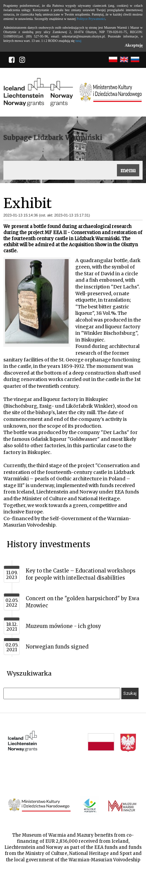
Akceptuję (134, 45)
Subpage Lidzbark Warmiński (52, 137)
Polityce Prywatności (91, 19)
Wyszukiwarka (29, 673)
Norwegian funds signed (57, 646)
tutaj (78, 41)
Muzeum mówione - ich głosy (63, 626)
